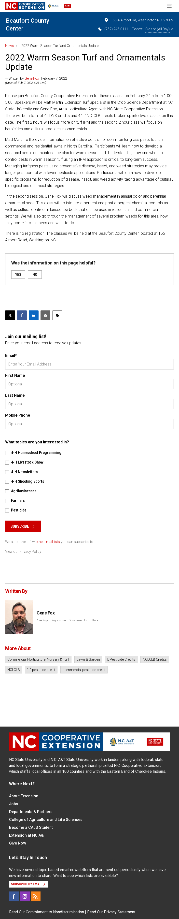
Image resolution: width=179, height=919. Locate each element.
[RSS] (36, 896)
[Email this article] (45, 315)
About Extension (23, 796)
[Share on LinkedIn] (34, 315)
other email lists (48, 542)
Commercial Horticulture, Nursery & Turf (38, 659)
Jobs (13, 804)
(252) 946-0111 (112, 29)
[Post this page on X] (10, 315)
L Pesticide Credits (121, 659)
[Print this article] (57, 315)
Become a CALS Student (31, 827)
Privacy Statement (119, 912)
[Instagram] (25, 896)
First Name (15, 375)
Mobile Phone (17, 415)
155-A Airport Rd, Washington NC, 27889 (138, 20)
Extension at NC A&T (27, 835)
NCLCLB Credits (155, 659)
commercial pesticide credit (84, 670)
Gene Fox (32, 78)
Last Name (15, 395)
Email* (11, 355)
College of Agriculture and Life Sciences (46, 819)
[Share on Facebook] (22, 315)
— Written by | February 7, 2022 (36, 78)
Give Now (17, 843)
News (9, 46)
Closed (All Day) (159, 29)
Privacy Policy (30, 552)
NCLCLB (13, 670)
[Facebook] (14, 896)
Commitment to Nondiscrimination (55, 912)
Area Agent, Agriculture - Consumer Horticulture (67, 620)
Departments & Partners (31, 811)
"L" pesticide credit (41, 670)
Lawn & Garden (88, 659)
